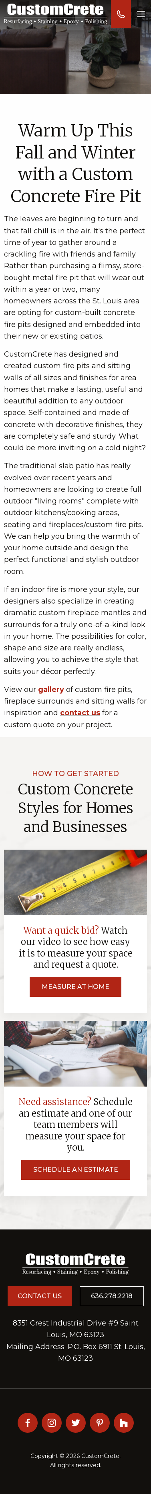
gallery (51, 689)
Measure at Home (75, 987)
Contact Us (40, 1296)
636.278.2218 (112, 1296)
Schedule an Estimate (75, 1169)
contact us (80, 712)
